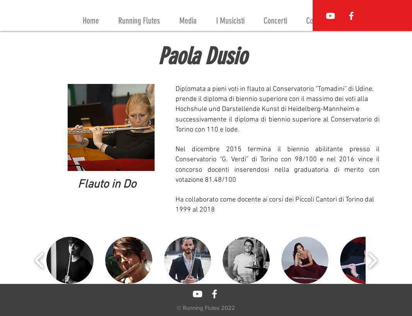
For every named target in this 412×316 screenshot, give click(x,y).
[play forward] (372, 260)
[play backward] (39, 260)
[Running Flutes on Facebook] (351, 15)
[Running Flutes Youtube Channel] (330, 15)
